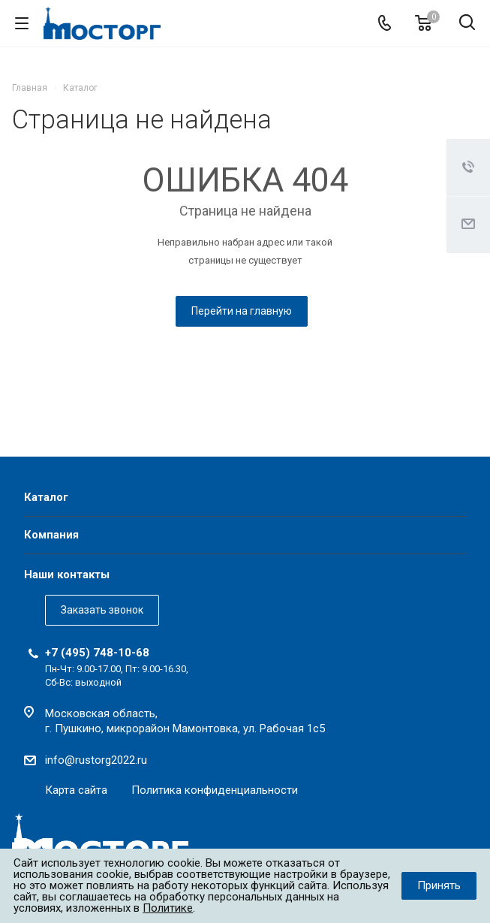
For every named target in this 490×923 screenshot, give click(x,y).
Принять (439, 885)
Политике (168, 908)
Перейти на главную (241, 311)
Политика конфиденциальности (214, 790)
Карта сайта (76, 790)
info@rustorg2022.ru (96, 760)
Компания (51, 534)
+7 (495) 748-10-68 (97, 652)
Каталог (46, 497)
